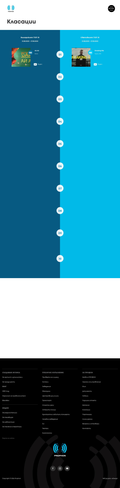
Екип (84, 386)
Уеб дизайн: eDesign (110, 478)
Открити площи (49, 410)
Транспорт (46, 400)
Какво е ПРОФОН (89, 377)
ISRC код (5, 391)
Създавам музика (11, 372)
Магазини (46, 391)
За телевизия (7, 417)
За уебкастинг (8, 422)
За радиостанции (9, 413)
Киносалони (47, 433)
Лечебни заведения (50, 419)
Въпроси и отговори (90, 424)
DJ (43, 424)
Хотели (45, 382)
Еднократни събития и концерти (56, 414)
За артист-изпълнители (12, 377)
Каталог (85, 405)
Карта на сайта (8, 438)
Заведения (46, 386)
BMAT (4, 386)
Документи (87, 391)
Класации (86, 410)
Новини (85, 396)
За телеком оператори (12, 427)
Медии (5, 408)
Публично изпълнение (53, 372)
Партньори (87, 414)
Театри (45, 428)
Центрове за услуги (50, 396)
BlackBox (5, 400)
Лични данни (87, 419)
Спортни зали (48, 405)
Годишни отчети (89, 400)
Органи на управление (91, 382)
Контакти (86, 428)
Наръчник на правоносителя (14, 396)
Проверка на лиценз (50, 377)
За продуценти (8, 382)
